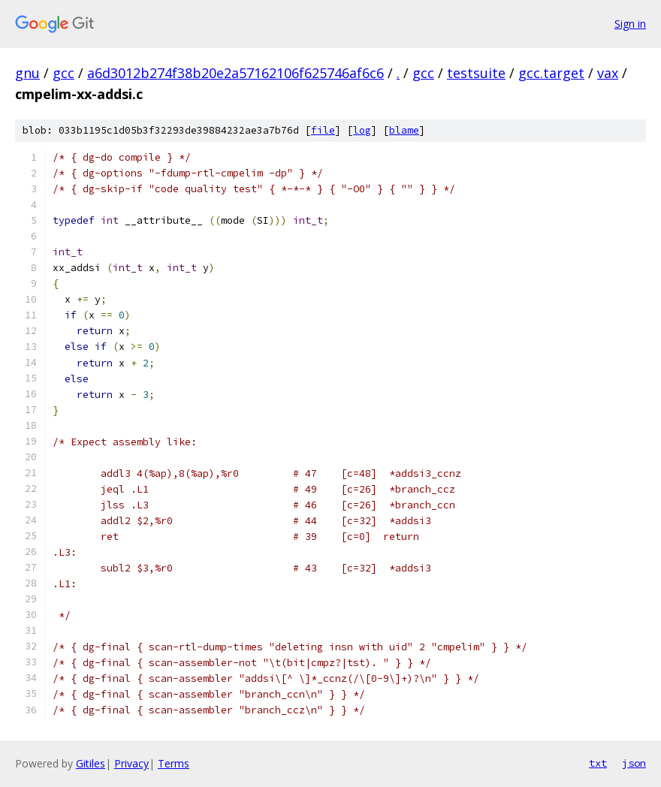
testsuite (476, 73)
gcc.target (551, 73)
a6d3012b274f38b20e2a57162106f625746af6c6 (235, 73)
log (362, 130)
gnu (27, 73)
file (323, 130)
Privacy (131, 763)
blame (404, 130)
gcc (63, 73)
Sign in (630, 24)
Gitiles (90, 763)
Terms (173, 763)
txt (598, 763)
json (634, 763)
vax (607, 73)
